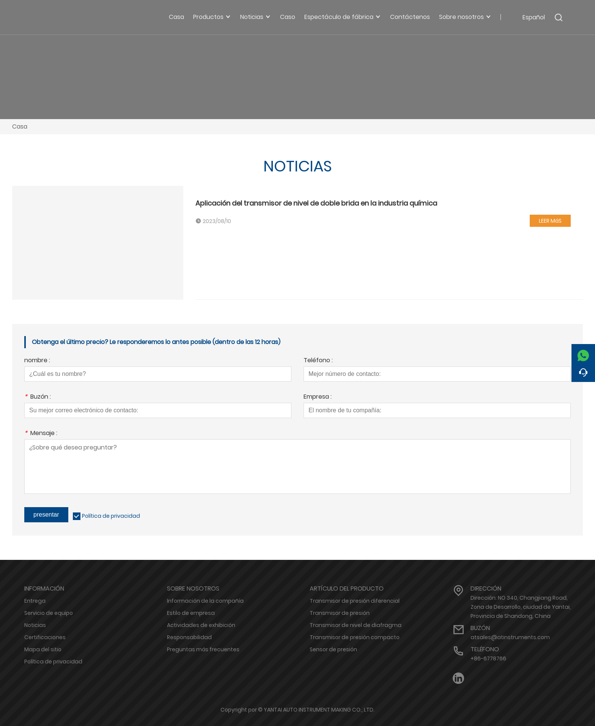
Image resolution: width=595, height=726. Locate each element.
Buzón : (37, 397)
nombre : (37, 361)
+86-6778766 (488, 658)
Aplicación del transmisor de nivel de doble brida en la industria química (316, 203)
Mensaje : (40, 433)
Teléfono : (318, 361)
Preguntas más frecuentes (203, 649)
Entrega (35, 601)
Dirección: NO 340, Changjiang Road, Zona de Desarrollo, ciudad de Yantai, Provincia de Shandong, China (521, 607)
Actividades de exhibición (201, 625)
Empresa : (318, 397)
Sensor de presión (333, 649)
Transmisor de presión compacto (355, 637)
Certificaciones (45, 637)
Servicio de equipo (48, 613)
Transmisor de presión (340, 613)
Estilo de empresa (191, 613)
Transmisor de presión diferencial (355, 601)
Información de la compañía (205, 601)
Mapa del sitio (42, 649)
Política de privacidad (111, 516)
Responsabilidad (189, 637)
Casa (19, 126)
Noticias (35, 625)
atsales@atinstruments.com (510, 637)
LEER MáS (550, 221)
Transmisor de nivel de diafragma (355, 625)
